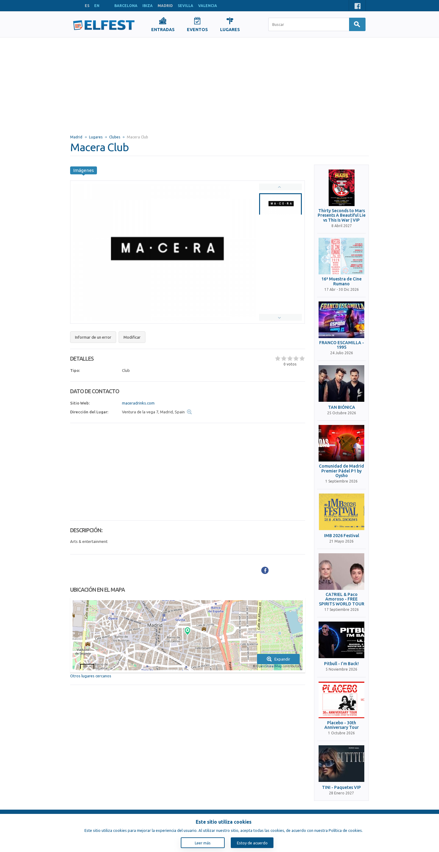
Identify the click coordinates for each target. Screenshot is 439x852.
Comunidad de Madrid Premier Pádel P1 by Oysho (341, 471)
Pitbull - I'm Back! (341, 663)
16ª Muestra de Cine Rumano (341, 281)
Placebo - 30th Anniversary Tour (341, 725)
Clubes (114, 137)
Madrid (76, 137)
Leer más (203, 843)
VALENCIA (207, 6)
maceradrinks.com (138, 403)
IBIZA (147, 6)
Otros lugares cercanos (90, 676)
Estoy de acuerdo (252, 843)
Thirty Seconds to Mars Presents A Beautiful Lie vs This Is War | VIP (342, 216)
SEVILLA (185, 6)
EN (96, 6)
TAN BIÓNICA (341, 407)
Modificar (132, 337)
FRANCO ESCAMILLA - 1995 (341, 345)
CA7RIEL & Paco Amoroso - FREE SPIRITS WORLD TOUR (341, 599)
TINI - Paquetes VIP (341, 787)
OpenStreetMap (269, 666)
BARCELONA (125, 6)
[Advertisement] (219, 83)
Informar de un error (93, 337)
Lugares (95, 137)
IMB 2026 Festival (341, 535)
